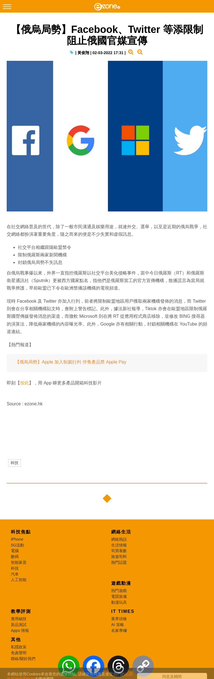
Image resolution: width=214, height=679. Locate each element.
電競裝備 (119, 596)
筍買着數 (119, 550)
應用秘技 (18, 619)
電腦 (15, 550)
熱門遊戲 (119, 590)
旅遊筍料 (119, 556)
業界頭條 (119, 619)
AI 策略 (117, 624)
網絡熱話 (119, 539)
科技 (14, 463)
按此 (24, 383)
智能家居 (18, 562)
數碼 (15, 556)
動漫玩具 (119, 602)
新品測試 (18, 624)
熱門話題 (119, 562)
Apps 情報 (20, 630)
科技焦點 (21, 531)
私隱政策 (18, 647)
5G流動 (17, 545)
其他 (16, 639)
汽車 (15, 574)
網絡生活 (121, 531)
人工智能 (18, 579)
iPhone (17, 539)
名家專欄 (119, 630)
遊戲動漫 (121, 583)
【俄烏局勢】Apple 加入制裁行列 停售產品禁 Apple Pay (70, 362)
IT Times (123, 611)
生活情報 (119, 545)
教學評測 (21, 611)
